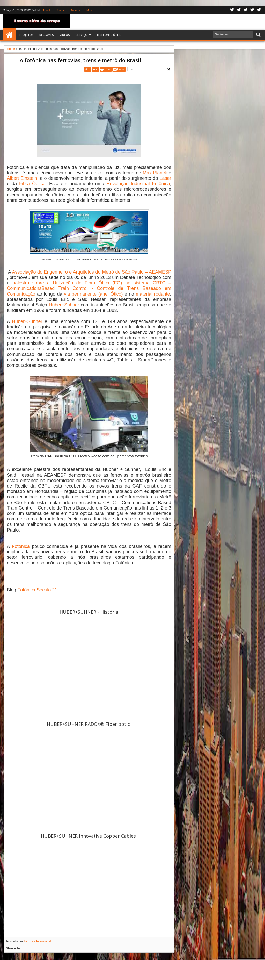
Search (257, 35)
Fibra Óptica (32, 183)
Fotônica (21, 546)
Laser (165, 178)
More (74, 10)
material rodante (153, 294)
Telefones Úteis (108, 35)
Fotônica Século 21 (37, 589)
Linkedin (252, 10)
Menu (90, 10)
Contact (60, 10)
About (46, 10)
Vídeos (65, 35)
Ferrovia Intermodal (37, 941)
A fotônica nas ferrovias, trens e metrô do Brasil (80, 60)
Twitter (232, 10)
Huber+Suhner (64, 304)
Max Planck (155, 172)
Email (120, 69)
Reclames (46, 35)
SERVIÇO (81, 35)
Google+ (245, 10)
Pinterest (259, 10)
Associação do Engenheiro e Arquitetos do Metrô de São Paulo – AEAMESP (91, 272)
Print (108, 69)
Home (9, 34)
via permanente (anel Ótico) (93, 294)
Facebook (238, 10)
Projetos (26, 35)
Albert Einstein (22, 178)
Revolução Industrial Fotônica (138, 183)
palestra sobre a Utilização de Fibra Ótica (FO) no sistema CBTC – (92, 282)
